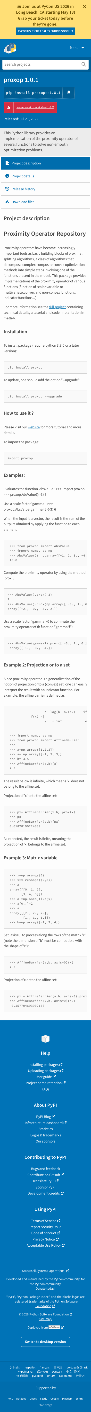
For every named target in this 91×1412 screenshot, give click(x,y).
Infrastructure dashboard (44, 1122)
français (45, 1368)
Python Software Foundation (49, 1314)
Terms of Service (43, 1220)
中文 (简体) (73, 1372)
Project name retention (44, 1083)
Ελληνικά (42, 1372)
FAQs (45, 1089)
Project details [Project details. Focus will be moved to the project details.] (19, 176)
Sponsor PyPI (45, 1187)
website (34, 427)
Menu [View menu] (77, 47)
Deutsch (57, 1372)
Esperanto (65, 1376)
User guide (43, 1076)
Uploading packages (43, 1070)
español (30, 1368)
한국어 (80, 1376)
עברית (51, 1376)
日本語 (58, 1368)
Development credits (44, 1193)
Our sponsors (45, 1141)
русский (37, 1376)
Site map (45, 1319)
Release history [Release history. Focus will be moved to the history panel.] (20, 189)
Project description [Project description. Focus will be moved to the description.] (23, 163)
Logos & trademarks (45, 1135)
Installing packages (43, 1064)
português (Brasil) (77, 1368)
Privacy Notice (44, 1239)
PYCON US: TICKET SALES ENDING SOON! (44, 31)
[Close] (84, 6)
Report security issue (45, 1227)
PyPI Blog (43, 1116)
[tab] (45, 163)
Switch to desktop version (45, 1341)
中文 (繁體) (21, 1376)
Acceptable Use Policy (44, 1245)
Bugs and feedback (45, 1168)
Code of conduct (43, 1233)
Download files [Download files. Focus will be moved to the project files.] (19, 202)
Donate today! (45, 1288)
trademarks (37, 1301)
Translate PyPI (44, 1181)
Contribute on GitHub (43, 1175)
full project (57, 307)
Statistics (46, 1129)
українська (25, 1372)
